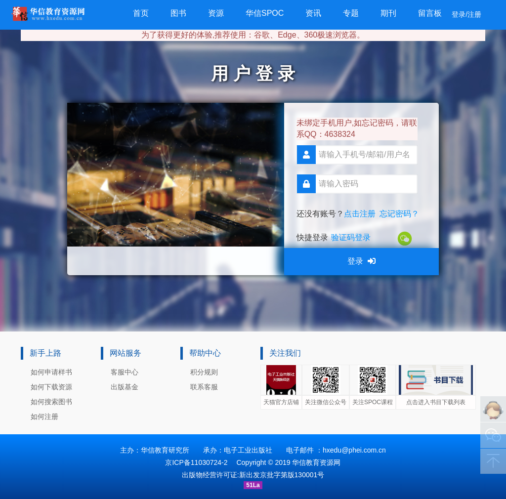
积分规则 (204, 372)
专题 (351, 13)
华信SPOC (265, 13)
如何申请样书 (51, 372)
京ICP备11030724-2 (196, 462)
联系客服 (204, 387)
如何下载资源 (51, 387)
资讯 (313, 13)
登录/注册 (466, 14)
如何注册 (44, 416)
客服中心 (124, 372)
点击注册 (360, 213)
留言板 (430, 13)
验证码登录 (351, 237)
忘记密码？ (399, 213)
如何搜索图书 (51, 402)
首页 (141, 13)
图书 (178, 13)
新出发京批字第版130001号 (282, 475)
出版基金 (124, 387)
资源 (216, 13)
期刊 (388, 13)
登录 (361, 261)
